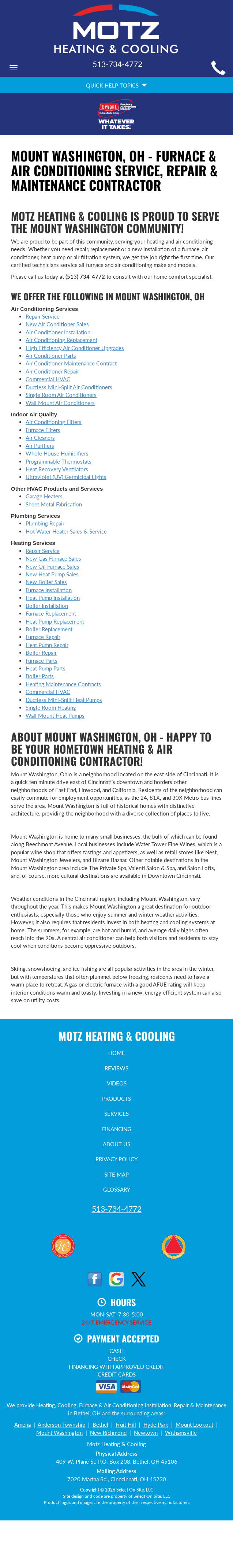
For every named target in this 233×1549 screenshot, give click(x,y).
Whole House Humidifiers (57, 453)
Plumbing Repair (45, 523)
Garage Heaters (44, 496)
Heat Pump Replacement (55, 621)
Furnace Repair (43, 637)
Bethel (100, 1424)
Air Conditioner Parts (51, 355)
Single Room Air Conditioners (61, 394)
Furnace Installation (49, 590)
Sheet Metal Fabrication (54, 504)
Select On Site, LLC (134, 1490)
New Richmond (108, 1432)
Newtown (146, 1432)
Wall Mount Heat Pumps (55, 715)
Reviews (116, 1068)
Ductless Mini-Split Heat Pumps (64, 700)
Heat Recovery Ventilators (57, 469)
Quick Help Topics (116, 85)
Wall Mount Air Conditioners (60, 403)
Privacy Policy (116, 1159)
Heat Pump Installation (53, 597)
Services (116, 1113)
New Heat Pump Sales (52, 574)
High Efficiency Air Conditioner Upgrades (75, 348)
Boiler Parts (40, 676)
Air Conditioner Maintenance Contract (71, 363)
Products (116, 1098)
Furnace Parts (41, 660)
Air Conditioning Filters (54, 422)
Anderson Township (61, 1424)
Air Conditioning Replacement (61, 340)
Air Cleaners (40, 437)
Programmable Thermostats (58, 461)
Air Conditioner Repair (52, 371)
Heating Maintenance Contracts (63, 684)
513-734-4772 (117, 1208)
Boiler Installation (47, 605)
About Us (116, 1144)
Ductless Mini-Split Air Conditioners (69, 387)
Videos (117, 1083)
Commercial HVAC (48, 379)
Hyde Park (155, 1424)
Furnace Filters (43, 430)
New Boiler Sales (46, 582)
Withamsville (181, 1432)
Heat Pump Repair (47, 645)
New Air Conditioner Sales (57, 324)
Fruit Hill (126, 1424)
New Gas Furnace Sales (53, 558)
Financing (116, 1129)
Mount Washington (59, 1432)
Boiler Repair (41, 652)
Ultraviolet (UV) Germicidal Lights (66, 476)
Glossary (116, 1189)
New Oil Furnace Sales (52, 566)
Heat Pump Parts (45, 668)
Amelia (22, 1424)
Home (116, 1053)
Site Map (116, 1174)
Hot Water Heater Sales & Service (66, 531)
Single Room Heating (51, 707)
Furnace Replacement (51, 613)
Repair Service (43, 316)
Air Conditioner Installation (58, 332)
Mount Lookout (194, 1424)
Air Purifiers (40, 445)
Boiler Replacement (49, 629)
